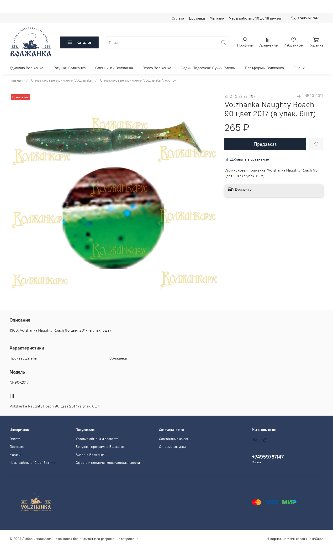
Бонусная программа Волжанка (100, 446)
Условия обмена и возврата (97, 439)
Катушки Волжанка (69, 67)
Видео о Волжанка (90, 455)
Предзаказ (265, 144)
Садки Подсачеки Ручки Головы (208, 67)
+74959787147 (305, 18)
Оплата (178, 18)
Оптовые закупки (172, 446)
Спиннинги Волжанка (114, 67)
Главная (16, 80)
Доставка (197, 18)
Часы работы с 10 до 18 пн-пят (255, 18)
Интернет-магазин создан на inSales (294, 539)
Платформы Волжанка (264, 67)
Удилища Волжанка (26, 67)
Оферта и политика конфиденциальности (108, 462)
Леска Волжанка (156, 67)
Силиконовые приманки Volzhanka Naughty (138, 80)
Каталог (79, 42)
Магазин (217, 18)
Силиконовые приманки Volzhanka (61, 80)
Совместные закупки (175, 439)
